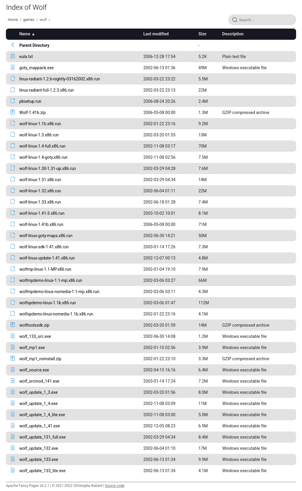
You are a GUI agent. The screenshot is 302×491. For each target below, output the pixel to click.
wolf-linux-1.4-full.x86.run (42, 146)
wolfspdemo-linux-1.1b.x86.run (47, 302)
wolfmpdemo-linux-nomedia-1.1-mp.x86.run (59, 291)
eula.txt (26, 56)
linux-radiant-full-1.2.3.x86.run (46, 90)
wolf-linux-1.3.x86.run (38, 135)
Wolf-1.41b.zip (32, 112)
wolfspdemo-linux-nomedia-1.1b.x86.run (56, 314)
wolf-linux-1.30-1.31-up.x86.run (47, 168)
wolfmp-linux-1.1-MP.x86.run (45, 269)
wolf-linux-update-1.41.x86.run (47, 258)
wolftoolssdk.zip (34, 325)
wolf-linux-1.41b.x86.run (41, 224)
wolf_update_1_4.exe (38, 403)
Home (13, 19)
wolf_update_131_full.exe (42, 437)
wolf (43, 19)
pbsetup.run (30, 101)
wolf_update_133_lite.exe (42, 470)
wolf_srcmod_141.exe (39, 381)
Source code (114, 486)
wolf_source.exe (34, 370)
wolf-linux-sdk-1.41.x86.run (43, 246)
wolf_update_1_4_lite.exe (42, 414)
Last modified (156, 34)
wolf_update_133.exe (38, 459)
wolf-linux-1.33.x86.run (40, 202)
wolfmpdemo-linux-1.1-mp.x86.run (50, 280)
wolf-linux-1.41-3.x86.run (41, 213)
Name (24, 34)
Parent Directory (34, 45)
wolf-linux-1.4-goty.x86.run (43, 157)
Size (202, 34)
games (29, 19)
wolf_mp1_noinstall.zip (40, 358)
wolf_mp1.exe (32, 347)
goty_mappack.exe (36, 67)
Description (233, 34)
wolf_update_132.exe (38, 448)
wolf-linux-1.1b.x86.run (40, 123)
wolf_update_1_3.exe (38, 392)
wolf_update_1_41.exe (39, 426)
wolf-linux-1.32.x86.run (40, 191)
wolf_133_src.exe (35, 336)
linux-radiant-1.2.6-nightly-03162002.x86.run (59, 79)
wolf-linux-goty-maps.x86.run (45, 235)
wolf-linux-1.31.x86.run (40, 179)
